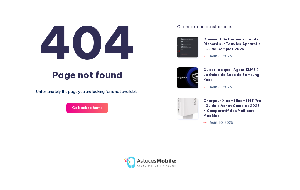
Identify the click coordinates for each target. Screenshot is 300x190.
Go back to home (87, 108)
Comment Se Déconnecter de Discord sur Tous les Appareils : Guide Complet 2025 (231, 44)
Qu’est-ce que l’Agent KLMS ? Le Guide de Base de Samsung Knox (231, 75)
